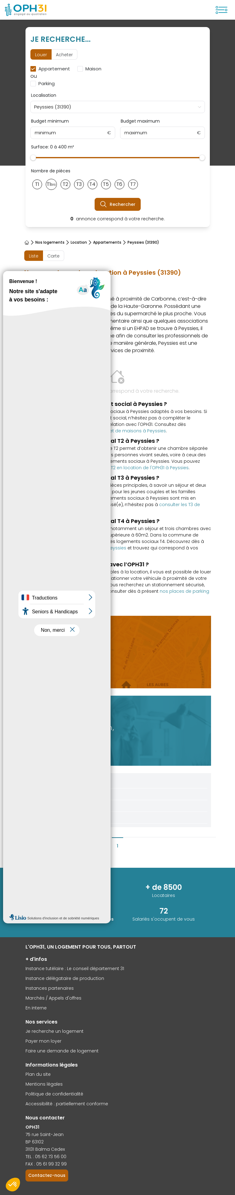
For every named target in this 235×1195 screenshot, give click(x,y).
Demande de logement (63, 794)
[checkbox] (51, 69)
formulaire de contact (48, 424)
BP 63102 (34, 1142)
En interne (36, 1008)
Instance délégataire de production (64, 978)
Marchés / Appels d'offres (53, 998)
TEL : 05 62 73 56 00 (45, 1157)
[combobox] (117, 107)
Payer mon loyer (43, 1041)
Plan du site (38, 1074)
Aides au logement (58, 806)
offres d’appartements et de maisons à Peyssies (112, 431)
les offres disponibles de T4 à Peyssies (84, 548)
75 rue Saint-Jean (44, 1134)
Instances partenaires (49, 988)
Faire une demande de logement (62, 1051)
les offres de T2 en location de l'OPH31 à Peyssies (136, 468)
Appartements (107, 242)
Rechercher (117, 204)
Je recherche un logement (54, 1031)
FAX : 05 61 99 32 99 (46, 1164)
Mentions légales (44, 1084)
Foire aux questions (58, 817)
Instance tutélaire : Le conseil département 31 (74, 968)
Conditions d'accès (58, 782)
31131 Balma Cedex (45, 1149)
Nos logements (50, 242)
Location (79, 242)
